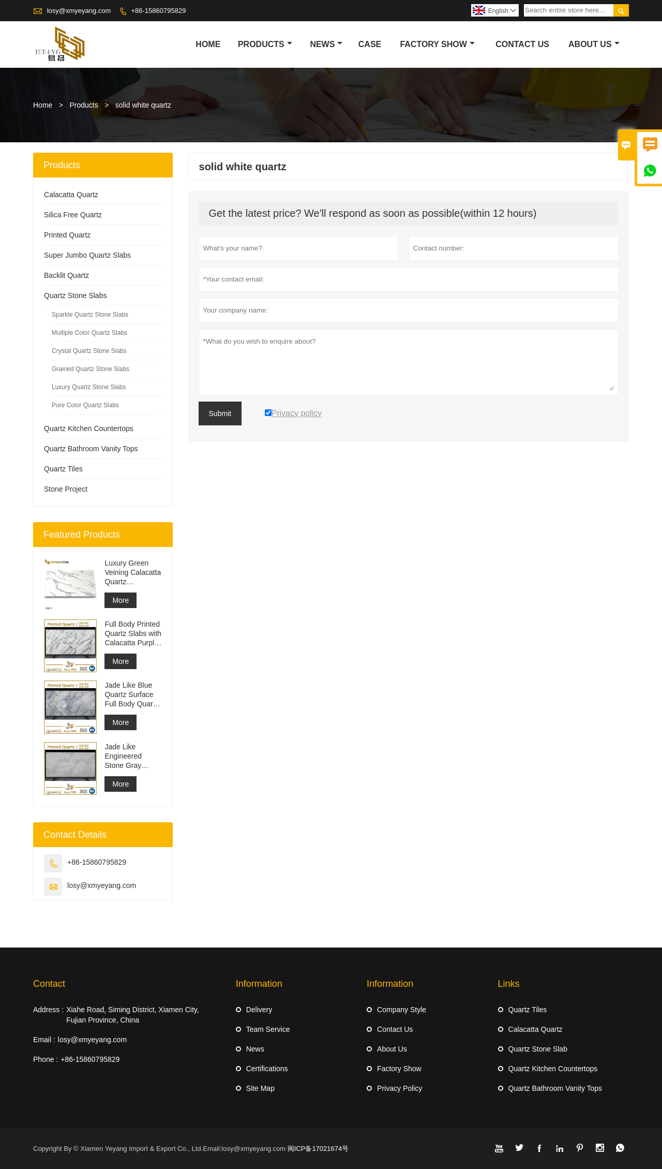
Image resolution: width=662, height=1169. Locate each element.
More (120, 600)
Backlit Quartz (66, 275)
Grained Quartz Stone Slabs (90, 369)
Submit (220, 413)
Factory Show (437, 44)
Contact (49, 984)
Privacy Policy (399, 1088)
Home (207, 44)
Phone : (45, 1059)
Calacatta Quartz (71, 194)
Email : (44, 1039)
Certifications (267, 1068)
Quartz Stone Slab (537, 1049)
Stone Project (65, 489)
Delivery (259, 1009)
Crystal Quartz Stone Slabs (89, 350)
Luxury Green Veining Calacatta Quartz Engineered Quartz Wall (132, 572)
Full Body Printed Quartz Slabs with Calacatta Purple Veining (132, 633)
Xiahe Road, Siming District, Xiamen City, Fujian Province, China (132, 1014)
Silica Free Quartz (73, 215)
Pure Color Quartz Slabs (85, 405)
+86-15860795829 (158, 10)
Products (265, 44)
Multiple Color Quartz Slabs (89, 332)
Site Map (260, 1088)
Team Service (268, 1029)
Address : (48, 1009)
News (326, 44)
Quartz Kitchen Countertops (88, 428)
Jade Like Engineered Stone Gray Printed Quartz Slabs (127, 756)
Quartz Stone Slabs (75, 295)
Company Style (401, 1009)
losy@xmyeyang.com (79, 10)
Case (369, 44)
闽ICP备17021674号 (318, 1148)
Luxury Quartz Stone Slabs (89, 387)
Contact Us (522, 44)
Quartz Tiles (63, 469)
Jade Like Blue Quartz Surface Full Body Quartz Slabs (131, 694)
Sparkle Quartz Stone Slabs (90, 314)
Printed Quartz (67, 235)
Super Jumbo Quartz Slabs (87, 255)
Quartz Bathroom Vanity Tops (91, 449)
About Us (594, 44)
